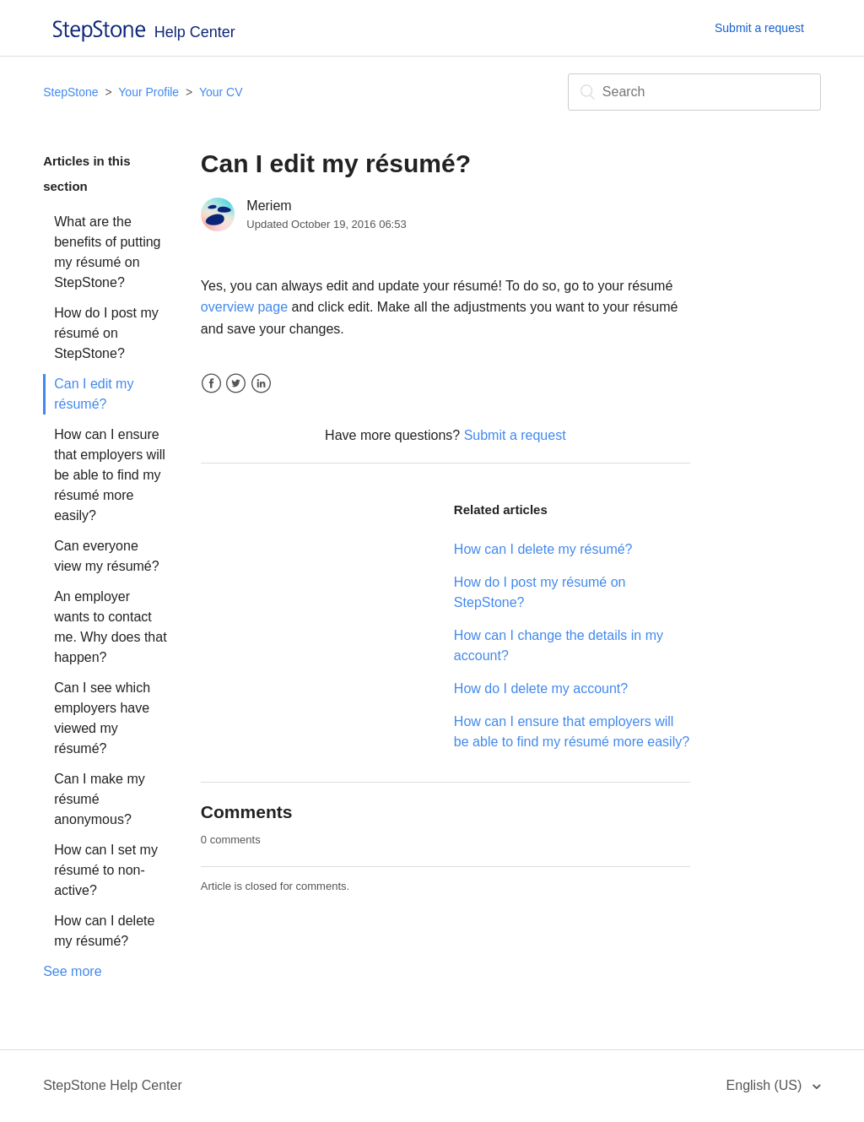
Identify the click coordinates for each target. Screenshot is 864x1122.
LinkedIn (261, 383)
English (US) (766, 1085)
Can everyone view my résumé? (106, 556)
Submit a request (759, 28)
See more (72, 971)
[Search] (694, 92)
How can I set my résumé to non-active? (106, 870)
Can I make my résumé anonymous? (99, 799)
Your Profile (148, 92)
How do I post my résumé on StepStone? (106, 333)
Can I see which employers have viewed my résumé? (102, 718)
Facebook (211, 383)
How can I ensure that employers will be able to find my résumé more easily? (109, 475)
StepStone (70, 92)
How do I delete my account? (541, 688)
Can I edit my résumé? (93, 394)
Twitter (235, 383)
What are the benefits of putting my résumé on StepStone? (107, 252)
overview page (244, 307)
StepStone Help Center (112, 1085)
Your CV (221, 92)
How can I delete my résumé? (104, 930)
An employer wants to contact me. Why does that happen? (110, 626)
